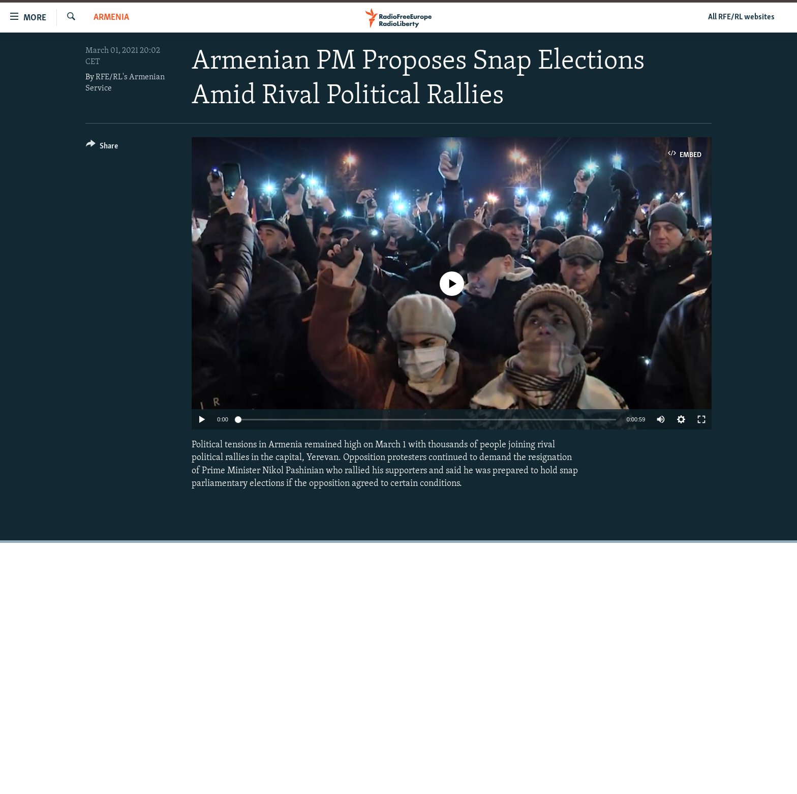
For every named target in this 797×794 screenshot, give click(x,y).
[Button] (102, 147)
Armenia (111, 17)
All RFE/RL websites (741, 17)
